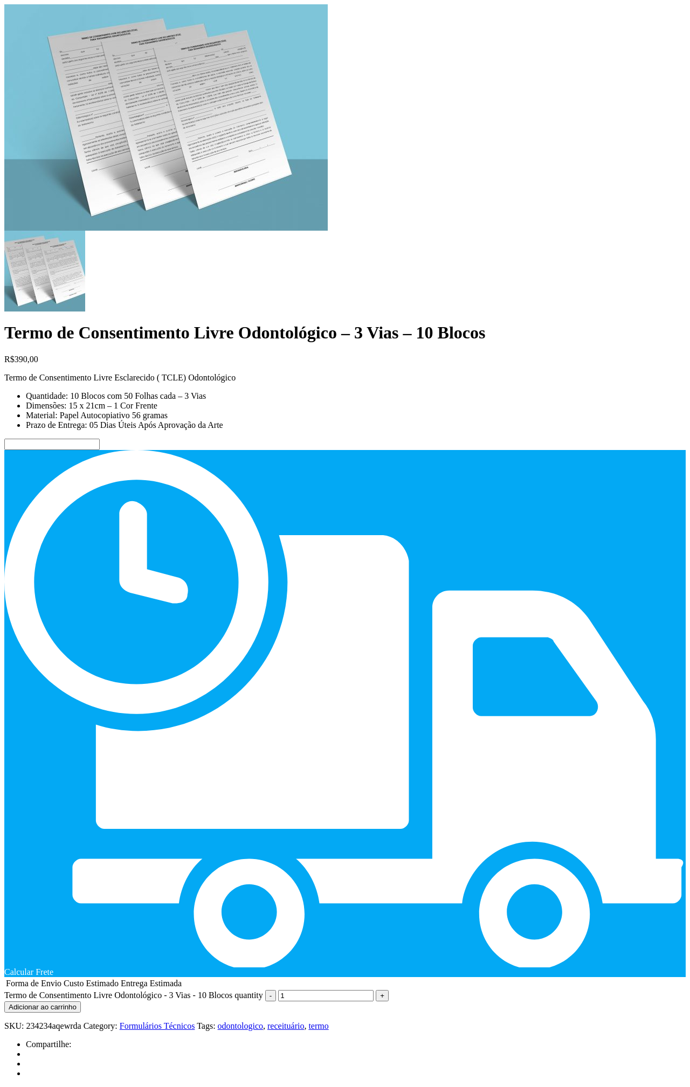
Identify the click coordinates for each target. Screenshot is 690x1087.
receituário (285, 1025)
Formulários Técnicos (157, 1025)
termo (318, 1025)
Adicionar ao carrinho (43, 1007)
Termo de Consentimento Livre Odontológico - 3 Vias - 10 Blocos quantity (133, 995)
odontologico (240, 1025)
